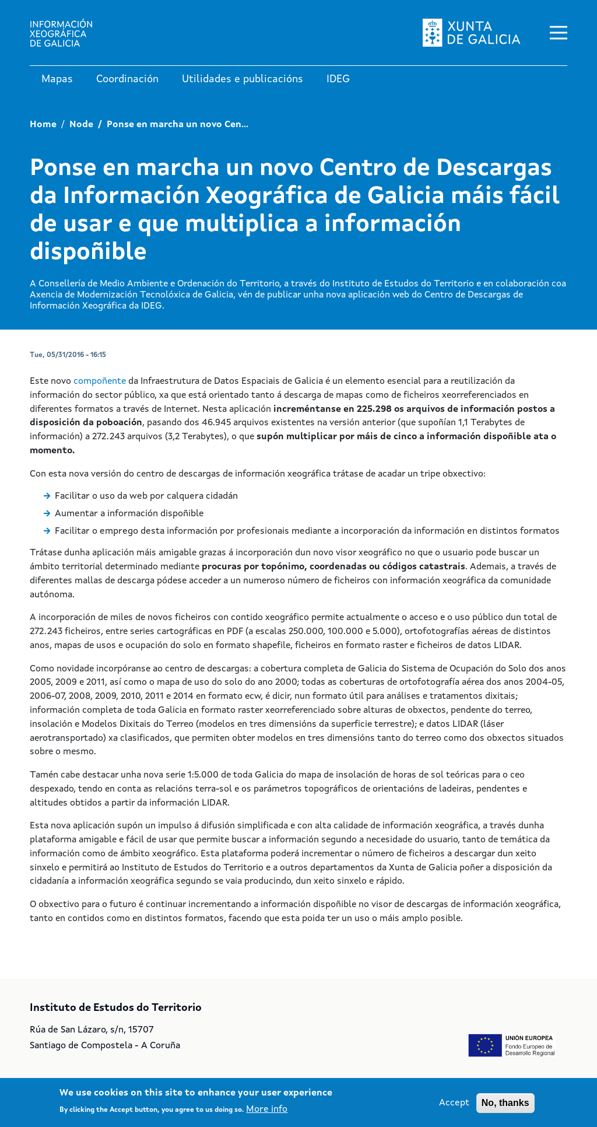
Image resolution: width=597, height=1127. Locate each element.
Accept (454, 1103)
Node (81, 125)
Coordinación (127, 79)
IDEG (338, 79)
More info (266, 1109)
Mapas (57, 79)
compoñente (100, 381)
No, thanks (505, 1103)
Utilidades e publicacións (242, 79)
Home (43, 125)
